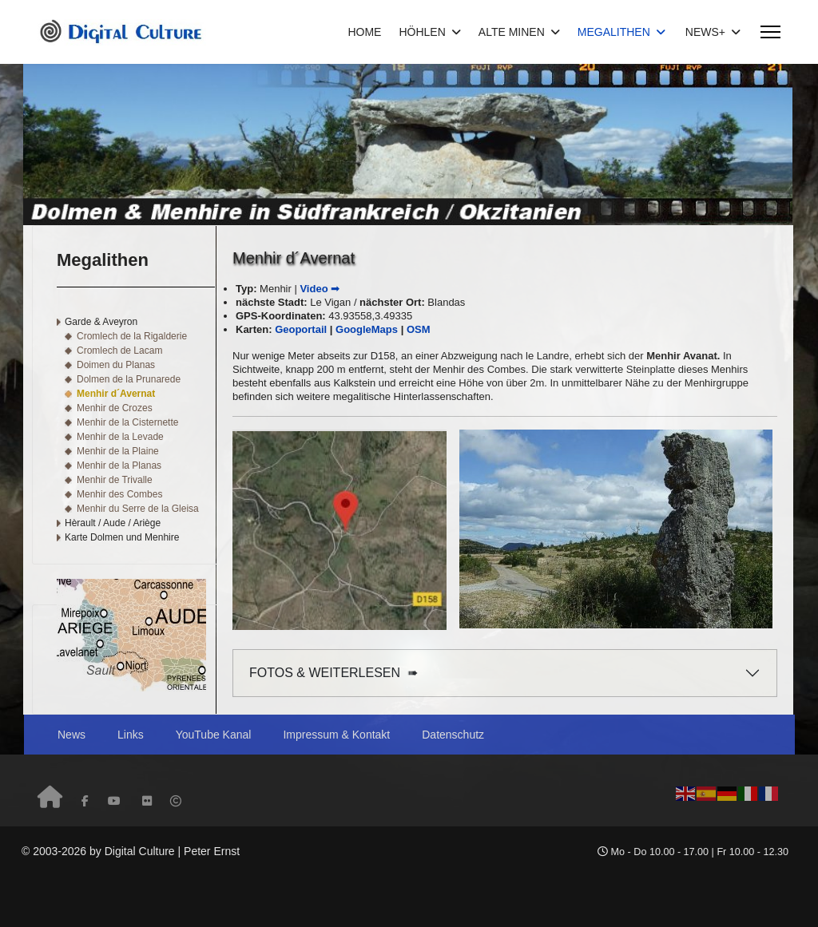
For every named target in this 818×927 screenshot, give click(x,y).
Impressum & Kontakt (336, 734)
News (71, 734)
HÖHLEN (422, 32)
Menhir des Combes (119, 494)
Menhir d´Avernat (116, 393)
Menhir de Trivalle (115, 479)
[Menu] (770, 32)
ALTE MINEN (511, 32)
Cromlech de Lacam (119, 350)
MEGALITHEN (614, 32)
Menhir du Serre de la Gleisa (138, 508)
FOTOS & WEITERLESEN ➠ (333, 672)
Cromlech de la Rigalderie (132, 336)
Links (130, 734)
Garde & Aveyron (101, 321)
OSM (419, 329)
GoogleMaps (367, 329)
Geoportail (301, 329)
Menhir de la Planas (119, 465)
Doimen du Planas (116, 364)
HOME (364, 32)
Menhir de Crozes (115, 408)
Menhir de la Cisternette (127, 422)
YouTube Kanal (214, 734)
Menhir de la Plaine (118, 451)
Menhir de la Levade (120, 436)
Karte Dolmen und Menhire (122, 537)
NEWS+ (705, 32)
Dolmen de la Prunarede (129, 379)
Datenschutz (453, 734)
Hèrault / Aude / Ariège (113, 523)
